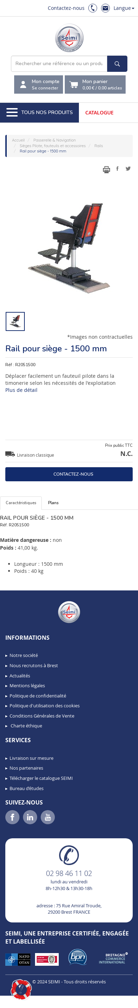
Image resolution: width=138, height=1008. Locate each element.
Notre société (24, 655)
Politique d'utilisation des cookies (45, 705)
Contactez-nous (66, 8)
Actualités (20, 675)
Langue (124, 8)
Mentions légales (27, 685)
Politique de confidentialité (38, 696)
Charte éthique (26, 725)
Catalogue (99, 112)
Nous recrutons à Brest (34, 665)
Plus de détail (21, 390)
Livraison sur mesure (31, 758)
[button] (21, 989)
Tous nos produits (39, 112)
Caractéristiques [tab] (21, 503)
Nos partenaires (26, 768)
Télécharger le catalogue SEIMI (41, 778)
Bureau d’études (27, 788)
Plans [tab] (53, 503)
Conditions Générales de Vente (42, 716)
